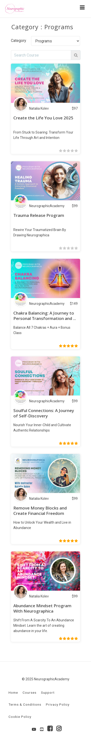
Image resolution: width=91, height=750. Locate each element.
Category (18, 40)
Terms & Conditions (24, 704)
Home (13, 692)
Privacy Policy (57, 704)
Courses (29, 692)
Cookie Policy (19, 717)
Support (48, 692)
